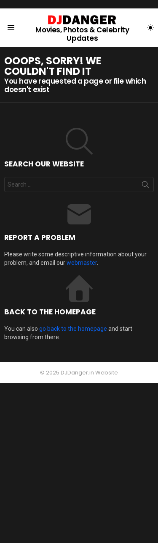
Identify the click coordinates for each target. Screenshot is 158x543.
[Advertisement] (79, 462)
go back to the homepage (73, 328)
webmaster (82, 262)
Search (145, 186)
